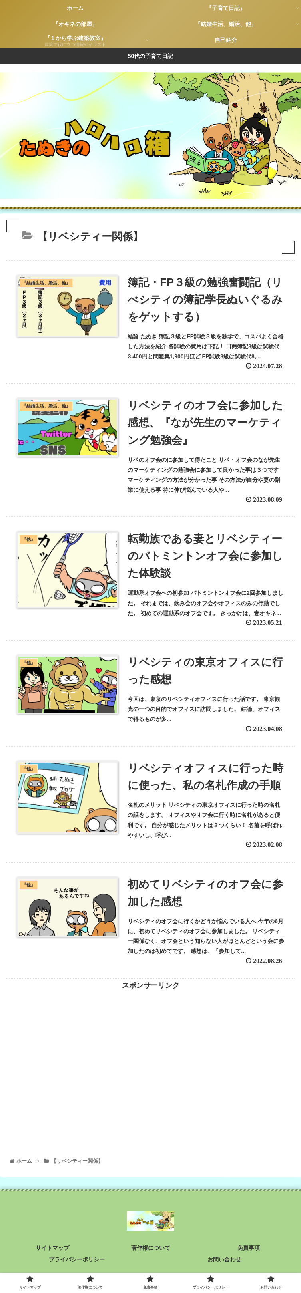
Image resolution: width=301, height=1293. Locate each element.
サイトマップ (52, 1248)
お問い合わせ (224, 1259)
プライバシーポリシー (77, 1259)
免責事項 (248, 1248)
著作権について (150, 1248)
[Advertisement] (150, 1048)
